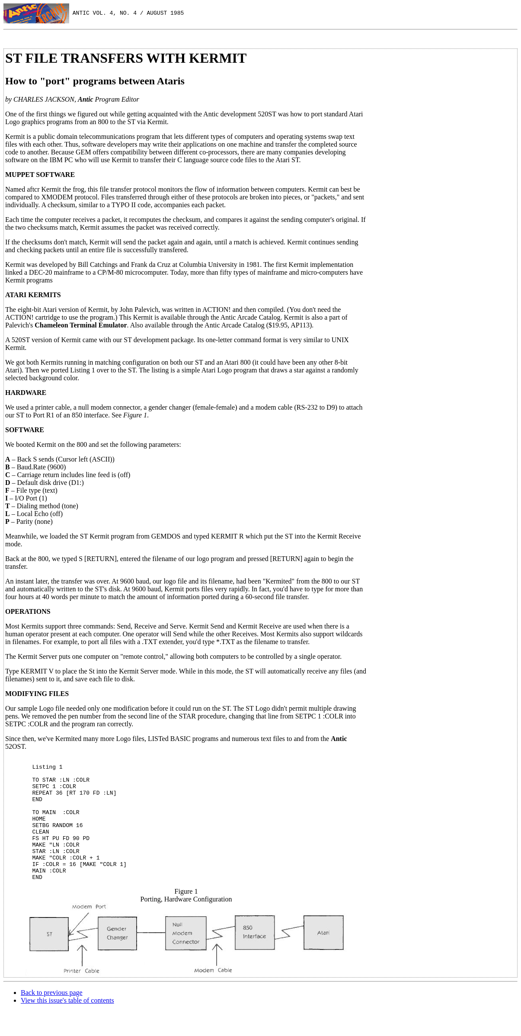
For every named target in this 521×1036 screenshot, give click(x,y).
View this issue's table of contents (67, 1025)
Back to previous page (52, 1017)
